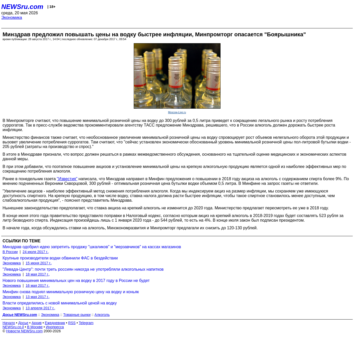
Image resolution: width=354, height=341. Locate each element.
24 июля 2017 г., (36, 252)
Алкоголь (101, 315)
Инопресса (55, 327)
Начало (9, 323)
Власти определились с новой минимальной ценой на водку (60, 303)
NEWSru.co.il (13, 327)
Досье (23, 323)
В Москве (35, 327)
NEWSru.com (22, 6)
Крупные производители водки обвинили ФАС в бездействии (60, 258)
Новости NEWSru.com (24, 331)
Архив (37, 323)
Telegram (86, 323)
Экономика (11, 17)
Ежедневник (55, 323)
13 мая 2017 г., (38, 297)
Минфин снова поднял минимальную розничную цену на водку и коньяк (71, 292)
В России (10, 252)
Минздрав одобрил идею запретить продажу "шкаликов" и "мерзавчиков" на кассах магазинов (92, 247)
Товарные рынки (77, 315)
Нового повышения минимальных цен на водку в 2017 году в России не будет (76, 280)
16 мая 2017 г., (38, 285)
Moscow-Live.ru (177, 112)
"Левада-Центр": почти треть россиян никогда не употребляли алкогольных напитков (83, 269)
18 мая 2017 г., (38, 274)
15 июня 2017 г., (39, 263)
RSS (72, 323)
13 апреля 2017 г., (40, 308)
